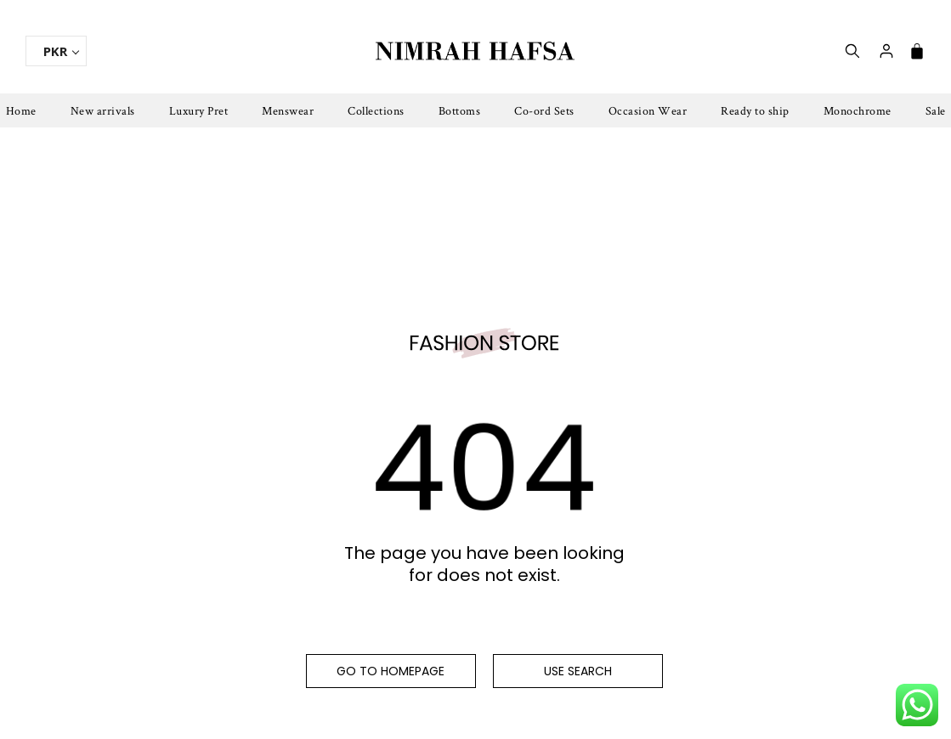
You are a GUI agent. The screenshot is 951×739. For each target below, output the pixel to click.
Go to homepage (390, 671)
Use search (578, 671)
